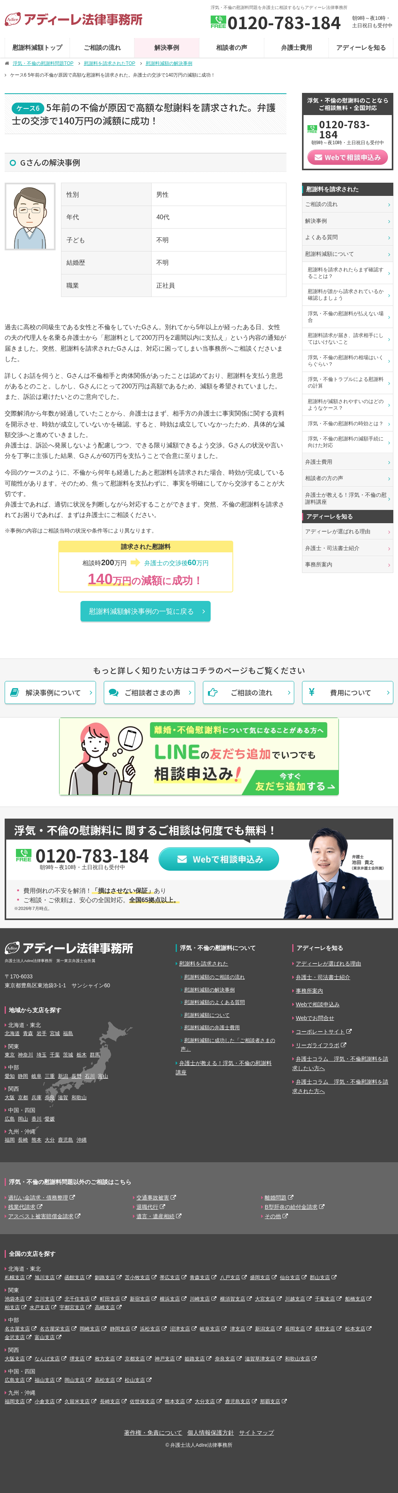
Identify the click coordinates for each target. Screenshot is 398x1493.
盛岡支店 (260, 1277)
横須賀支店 (232, 1299)
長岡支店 (295, 1329)
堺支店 (77, 1359)
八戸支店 (230, 1277)
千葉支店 (325, 1299)
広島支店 (15, 1380)
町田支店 (110, 1299)
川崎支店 (200, 1299)
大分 (50, 1140)
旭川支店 (45, 1277)
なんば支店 (47, 1359)
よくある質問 (321, 237)
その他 (273, 1216)
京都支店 (135, 1359)
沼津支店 (180, 1329)
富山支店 (45, 1337)
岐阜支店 (210, 1329)
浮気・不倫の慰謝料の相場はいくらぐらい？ (346, 360)
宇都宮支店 (72, 1307)
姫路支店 (195, 1359)
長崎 (23, 1140)
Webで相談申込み (318, 1004)
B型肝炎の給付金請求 (291, 1207)
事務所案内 (318, 564)
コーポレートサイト (320, 1032)
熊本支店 (175, 1401)
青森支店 (200, 1277)
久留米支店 (77, 1401)
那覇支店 (270, 1401)
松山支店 (135, 1380)
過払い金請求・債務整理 (38, 1197)
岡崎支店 (90, 1329)
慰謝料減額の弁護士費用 (212, 1027)
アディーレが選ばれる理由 (337, 531)
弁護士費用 (296, 47)
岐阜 (36, 1076)
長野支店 (325, 1329)
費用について (351, 692)
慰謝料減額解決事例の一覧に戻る (141, 611)
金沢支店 (15, 1337)
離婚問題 (275, 1197)
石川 (90, 1076)
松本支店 (355, 1329)
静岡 (23, 1076)
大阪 (10, 1097)
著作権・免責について (153, 1433)
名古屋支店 (17, 1329)
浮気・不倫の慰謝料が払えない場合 (346, 317)
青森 (28, 1033)
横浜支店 (170, 1299)
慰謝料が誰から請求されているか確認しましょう (346, 294)
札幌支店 (15, 1277)
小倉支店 (45, 1401)
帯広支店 (170, 1277)
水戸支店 (40, 1307)
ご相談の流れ (102, 47)
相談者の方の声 (324, 478)
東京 (10, 1055)
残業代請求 (21, 1207)
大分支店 (205, 1401)
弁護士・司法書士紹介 (332, 548)
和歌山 (79, 1097)
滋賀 (63, 1097)
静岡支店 (120, 1329)
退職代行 (147, 1207)
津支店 (237, 1329)
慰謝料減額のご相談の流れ (214, 977)
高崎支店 (105, 1307)
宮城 (55, 1033)
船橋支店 (355, 1299)
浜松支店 (150, 1329)
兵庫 (36, 1097)
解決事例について (53, 692)
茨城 (68, 1055)
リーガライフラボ (317, 1045)
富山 (103, 1076)
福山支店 (45, 1380)
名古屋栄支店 (55, 1329)
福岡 (10, 1140)
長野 (77, 1076)
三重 (50, 1076)
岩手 (42, 1033)
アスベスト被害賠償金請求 (40, 1216)
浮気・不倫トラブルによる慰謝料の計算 (346, 382)
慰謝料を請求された (203, 963)
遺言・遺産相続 (155, 1216)
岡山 (23, 1119)
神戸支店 (165, 1359)
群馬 (95, 1055)
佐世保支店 (142, 1401)
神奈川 (25, 1055)
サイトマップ (256, 1433)
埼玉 (42, 1055)
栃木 (82, 1055)
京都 (23, 1097)
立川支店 (45, 1299)
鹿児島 (65, 1140)
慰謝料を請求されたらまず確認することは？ (346, 273)
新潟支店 (265, 1329)
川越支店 (295, 1299)
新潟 (63, 1076)
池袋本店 (15, 1299)
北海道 (12, 1033)
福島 (68, 1033)
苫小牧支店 (137, 1277)
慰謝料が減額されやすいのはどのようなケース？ (346, 404)
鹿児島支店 (237, 1401)
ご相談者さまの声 (152, 692)
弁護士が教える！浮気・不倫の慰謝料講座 (346, 498)
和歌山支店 (297, 1359)
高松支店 (105, 1380)
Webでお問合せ (315, 1018)
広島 (10, 1119)
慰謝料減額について (329, 254)
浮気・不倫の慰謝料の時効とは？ (346, 423)
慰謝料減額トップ (37, 47)
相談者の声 (231, 47)
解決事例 (166, 47)
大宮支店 (265, 1299)
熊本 (36, 1140)
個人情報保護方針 (210, 1433)
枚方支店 (105, 1359)
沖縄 (82, 1140)
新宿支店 (140, 1299)
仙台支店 (290, 1277)
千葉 (55, 1055)
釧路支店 (105, 1277)
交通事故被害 (152, 1197)
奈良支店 (225, 1359)
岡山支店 (75, 1380)
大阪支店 (15, 1359)
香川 (36, 1119)
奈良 (50, 1097)
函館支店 (75, 1277)
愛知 (10, 1076)
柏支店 (12, 1307)
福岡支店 (15, 1401)
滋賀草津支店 (260, 1359)
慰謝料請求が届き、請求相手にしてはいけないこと (346, 338)
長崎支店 (110, 1401)
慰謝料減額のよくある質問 (214, 1002)
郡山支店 (320, 1277)
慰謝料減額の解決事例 (209, 990)
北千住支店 (77, 1299)
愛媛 (50, 1119)
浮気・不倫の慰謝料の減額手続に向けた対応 (346, 442)
